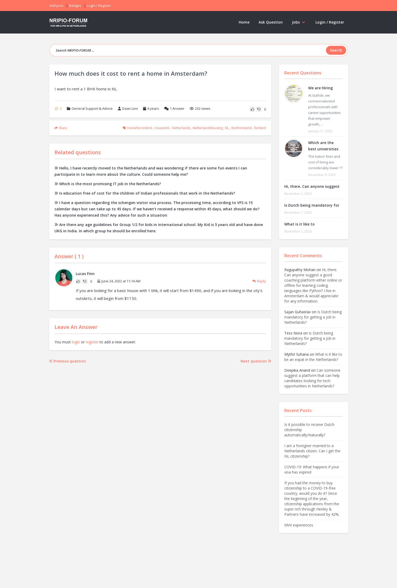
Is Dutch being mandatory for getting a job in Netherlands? (313, 317)
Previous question (67, 361)
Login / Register (330, 22)
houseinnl (162, 128)
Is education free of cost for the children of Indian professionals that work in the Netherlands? (145, 193)
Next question (256, 361)
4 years (153, 108)
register (92, 341)
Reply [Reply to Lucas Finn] (259, 281)
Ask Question (271, 22)
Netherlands (181, 128)
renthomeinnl (241, 128)
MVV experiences (298, 525)
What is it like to (299, 224)
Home (244, 22)
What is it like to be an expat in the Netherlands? (313, 357)
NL (227, 128)
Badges (75, 5)
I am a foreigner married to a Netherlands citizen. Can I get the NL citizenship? (312, 451)
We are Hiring (320, 87)
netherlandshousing (208, 128)
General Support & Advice (92, 108)
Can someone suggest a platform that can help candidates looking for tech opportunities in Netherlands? (312, 378)
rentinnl (260, 128)
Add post (56, 5)
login (76, 341)
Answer (174, 108)
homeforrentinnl (139, 128)
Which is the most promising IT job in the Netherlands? (108, 183)
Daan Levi (128, 108)
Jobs (299, 22)
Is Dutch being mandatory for (311, 205)
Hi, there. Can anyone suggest (312, 186)
